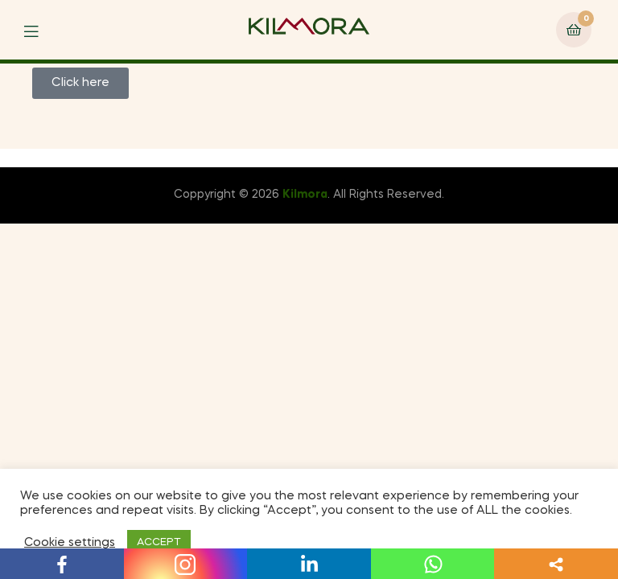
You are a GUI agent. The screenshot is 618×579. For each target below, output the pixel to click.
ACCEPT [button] (159, 542)
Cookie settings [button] (69, 542)
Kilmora (305, 194)
